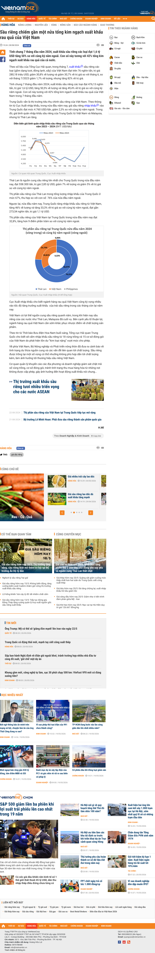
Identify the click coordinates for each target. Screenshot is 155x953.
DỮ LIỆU (117, 19)
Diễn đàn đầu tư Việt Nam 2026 (103, 912)
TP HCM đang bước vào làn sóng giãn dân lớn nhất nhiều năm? (87, 726)
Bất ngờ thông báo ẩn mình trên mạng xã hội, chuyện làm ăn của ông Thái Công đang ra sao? (16, 728)
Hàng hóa (8, 25)
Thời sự (8, 663)
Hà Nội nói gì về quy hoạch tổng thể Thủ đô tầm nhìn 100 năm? (92, 808)
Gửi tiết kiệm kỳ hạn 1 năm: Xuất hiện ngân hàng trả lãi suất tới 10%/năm (139, 861)
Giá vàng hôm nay (12, 907)
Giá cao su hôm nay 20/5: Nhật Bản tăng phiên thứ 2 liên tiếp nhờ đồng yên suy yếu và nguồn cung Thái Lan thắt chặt (79, 568)
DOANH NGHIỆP (91, 19)
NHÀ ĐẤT (63, 19)
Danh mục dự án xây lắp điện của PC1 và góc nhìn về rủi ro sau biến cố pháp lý (52, 773)
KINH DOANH (106, 19)
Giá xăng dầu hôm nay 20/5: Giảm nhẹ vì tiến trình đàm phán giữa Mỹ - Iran (80, 598)
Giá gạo (52, 912)
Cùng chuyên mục (68, 534)
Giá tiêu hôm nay (105, 907)
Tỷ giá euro (66, 907)
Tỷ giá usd (42, 907)
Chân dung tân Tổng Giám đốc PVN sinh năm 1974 (140, 835)
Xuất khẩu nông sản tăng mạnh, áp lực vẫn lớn (66, 478)
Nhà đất (75, 734)
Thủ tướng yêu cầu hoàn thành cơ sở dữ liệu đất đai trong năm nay (93, 860)
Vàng (54, 25)
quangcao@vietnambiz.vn (134, 937)
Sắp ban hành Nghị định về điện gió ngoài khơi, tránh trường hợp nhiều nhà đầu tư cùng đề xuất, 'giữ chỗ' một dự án (50, 657)
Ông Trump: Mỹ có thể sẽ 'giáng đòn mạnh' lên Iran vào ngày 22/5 (41, 628)
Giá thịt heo (41, 912)
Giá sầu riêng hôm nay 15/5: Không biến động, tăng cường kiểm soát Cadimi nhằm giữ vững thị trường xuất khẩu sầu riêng (26, 586)
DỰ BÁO (21, 19)
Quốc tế (8, 633)
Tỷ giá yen (54, 907)
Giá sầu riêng (28, 912)
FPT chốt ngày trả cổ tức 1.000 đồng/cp (91, 883)
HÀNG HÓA (31, 19)
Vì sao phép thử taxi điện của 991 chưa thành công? (51, 726)
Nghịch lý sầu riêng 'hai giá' (15, 578)
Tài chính (132, 871)
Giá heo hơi (78, 907)
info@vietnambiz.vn (19, 947)
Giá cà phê (90, 907)
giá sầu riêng (16, 454)
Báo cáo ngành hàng (85, 25)
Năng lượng (24, 25)
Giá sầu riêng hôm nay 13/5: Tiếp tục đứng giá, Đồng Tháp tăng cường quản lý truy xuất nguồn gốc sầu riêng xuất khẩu (26, 602)
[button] (62, 512)
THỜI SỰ (11, 19)
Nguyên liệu (41, 25)
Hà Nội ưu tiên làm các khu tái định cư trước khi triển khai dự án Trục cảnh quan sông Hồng (93, 837)
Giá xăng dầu (140, 907)
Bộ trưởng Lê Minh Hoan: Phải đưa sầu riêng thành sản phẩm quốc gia (63, 419)
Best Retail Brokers (78, 912)
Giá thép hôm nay (12, 912)
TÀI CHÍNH (53, 19)
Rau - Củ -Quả (22, 517)
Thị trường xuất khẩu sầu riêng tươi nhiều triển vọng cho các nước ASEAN (36, 386)
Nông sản (65, 25)
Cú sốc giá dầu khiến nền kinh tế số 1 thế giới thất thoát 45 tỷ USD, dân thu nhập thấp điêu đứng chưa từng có (36, 880)
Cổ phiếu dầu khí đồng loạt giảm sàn (89, 770)
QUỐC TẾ (41, 19)
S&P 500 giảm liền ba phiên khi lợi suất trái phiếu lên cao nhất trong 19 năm (27, 809)
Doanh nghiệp (42, 782)
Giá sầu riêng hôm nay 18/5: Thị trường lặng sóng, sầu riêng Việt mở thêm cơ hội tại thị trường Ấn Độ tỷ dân (26, 568)
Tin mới (11, 623)
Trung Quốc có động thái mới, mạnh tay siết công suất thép (38, 642)
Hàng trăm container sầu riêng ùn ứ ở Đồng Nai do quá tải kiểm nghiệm (66, 497)
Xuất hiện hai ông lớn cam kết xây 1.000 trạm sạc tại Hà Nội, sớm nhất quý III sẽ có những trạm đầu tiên (140, 811)
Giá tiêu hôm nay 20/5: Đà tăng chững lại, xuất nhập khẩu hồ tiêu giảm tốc (81, 589)
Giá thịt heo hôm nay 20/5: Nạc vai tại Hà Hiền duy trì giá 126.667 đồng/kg (80, 606)
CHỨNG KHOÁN (76, 19)
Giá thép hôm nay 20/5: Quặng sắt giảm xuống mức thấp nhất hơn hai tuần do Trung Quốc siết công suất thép (81, 580)
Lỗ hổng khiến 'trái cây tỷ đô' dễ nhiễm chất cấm (25, 594)
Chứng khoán (6, 779)
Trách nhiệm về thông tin (15, 950)
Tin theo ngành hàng (124, 28)
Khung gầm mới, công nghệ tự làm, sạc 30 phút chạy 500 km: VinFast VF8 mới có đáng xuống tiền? (53, 674)
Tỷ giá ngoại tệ (29, 907)
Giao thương (107, 25)
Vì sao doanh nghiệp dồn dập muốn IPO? (138, 883)
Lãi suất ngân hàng (123, 907)
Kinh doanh (10, 680)
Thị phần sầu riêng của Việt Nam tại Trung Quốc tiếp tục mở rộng (60, 412)
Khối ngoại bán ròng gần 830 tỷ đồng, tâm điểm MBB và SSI (14, 772)
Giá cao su (63, 912)
